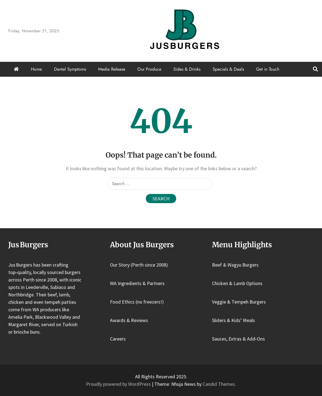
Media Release (111, 69)
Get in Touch (267, 69)
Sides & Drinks (186, 69)
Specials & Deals (228, 69)
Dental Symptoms (70, 69)
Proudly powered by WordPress (119, 384)
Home (36, 69)
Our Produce (149, 69)
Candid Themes (219, 384)
